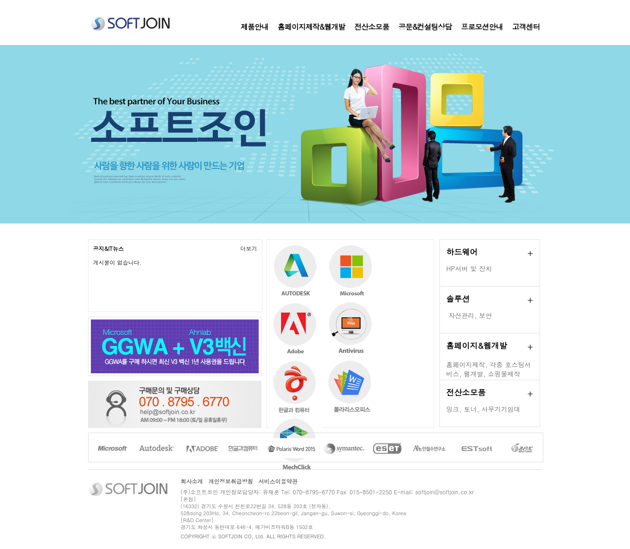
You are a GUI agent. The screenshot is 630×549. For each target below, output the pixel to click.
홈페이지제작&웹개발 (311, 26)
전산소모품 (371, 26)
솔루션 (458, 298)
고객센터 (526, 26)
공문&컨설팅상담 (425, 26)
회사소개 (192, 481)
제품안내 (254, 26)
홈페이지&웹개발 (476, 345)
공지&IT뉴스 (108, 248)
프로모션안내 (482, 26)
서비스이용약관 (278, 481)
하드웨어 (462, 251)
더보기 (249, 248)
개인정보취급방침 (231, 481)
